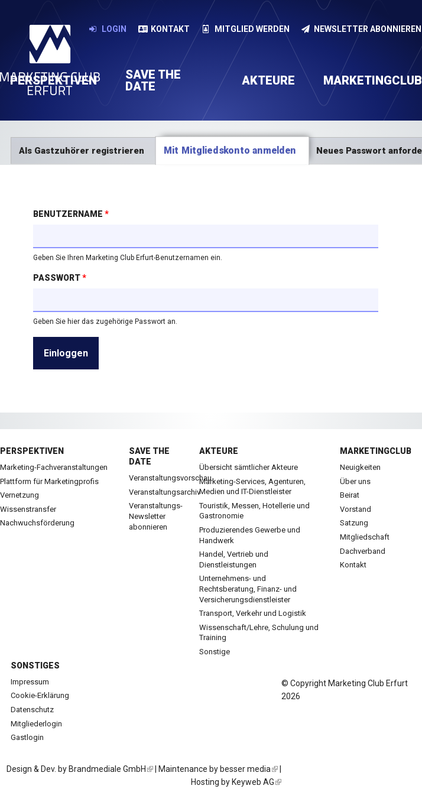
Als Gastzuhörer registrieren (81, 150)
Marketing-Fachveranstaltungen (54, 467)
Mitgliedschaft (364, 537)
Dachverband (362, 551)
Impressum (30, 681)
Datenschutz (32, 709)
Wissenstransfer (28, 509)
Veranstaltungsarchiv (164, 492)
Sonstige (214, 651)
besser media (249, 769)
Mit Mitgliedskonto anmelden (236, 150)
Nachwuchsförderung (37, 522)
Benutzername (71, 214)
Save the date (153, 80)
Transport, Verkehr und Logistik (252, 613)
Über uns (355, 481)
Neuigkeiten (360, 467)
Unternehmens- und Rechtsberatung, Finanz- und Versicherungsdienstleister (248, 588)
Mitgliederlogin (36, 723)
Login (107, 29)
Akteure (268, 80)
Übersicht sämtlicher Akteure (248, 467)
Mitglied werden (246, 29)
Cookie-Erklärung (40, 695)
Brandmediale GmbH (111, 769)
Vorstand (355, 509)
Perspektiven (32, 451)
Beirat (349, 495)
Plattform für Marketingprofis (49, 481)
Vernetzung (19, 495)
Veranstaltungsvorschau (170, 477)
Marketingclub (375, 451)
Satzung (354, 522)
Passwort (59, 278)
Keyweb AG (256, 782)
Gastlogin (27, 737)
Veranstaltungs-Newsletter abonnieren (156, 516)
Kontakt (164, 29)
